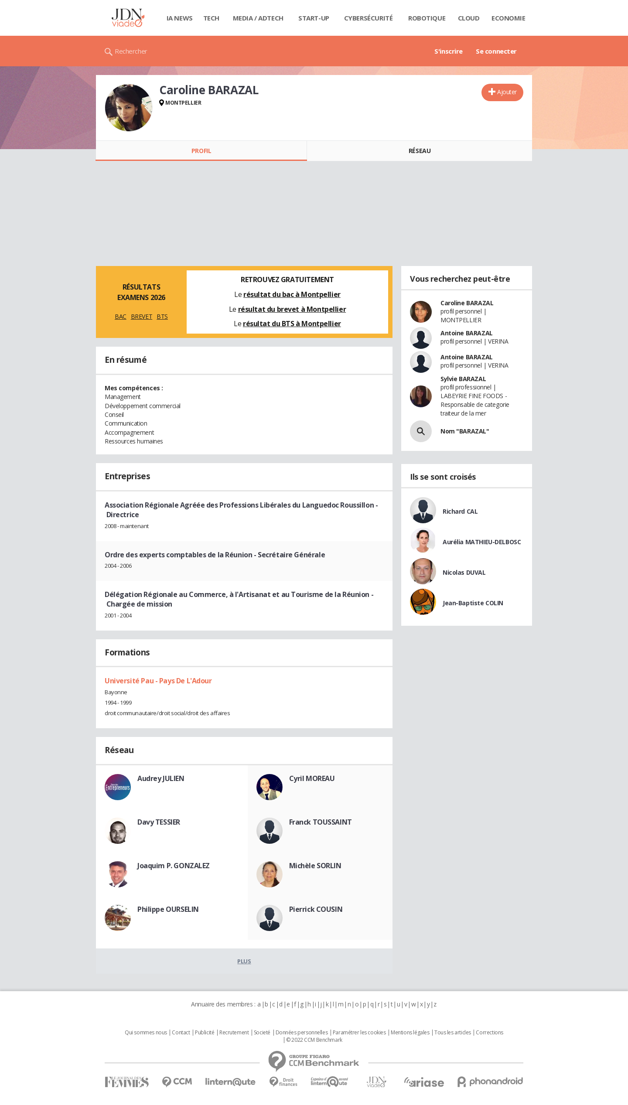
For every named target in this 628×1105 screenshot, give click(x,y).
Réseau (419, 151)
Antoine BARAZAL (466, 333)
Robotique (426, 18)
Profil (201, 151)
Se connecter (496, 51)
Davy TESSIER (158, 822)
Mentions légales (410, 1033)
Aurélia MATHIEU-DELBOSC (482, 542)
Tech (211, 18)
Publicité (204, 1033)
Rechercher (131, 51)
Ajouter (507, 92)
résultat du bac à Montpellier (292, 294)
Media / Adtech (258, 18)
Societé (262, 1033)
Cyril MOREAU (312, 778)
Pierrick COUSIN (316, 909)
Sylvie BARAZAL (463, 379)
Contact (181, 1033)
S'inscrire (448, 51)
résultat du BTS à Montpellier (292, 323)
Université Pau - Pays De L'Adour (158, 681)
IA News (180, 18)
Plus (244, 961)
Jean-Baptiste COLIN (473, 603)
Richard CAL (460, 511)
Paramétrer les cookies (359, 1033)
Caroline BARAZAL (466, 303)
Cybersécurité (368, 18)
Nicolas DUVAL (464, 572)
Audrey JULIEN (160, 778)
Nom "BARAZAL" (464, 431)
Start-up (313, 18)
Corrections (489, 1033)
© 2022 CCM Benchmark (314, 1040)
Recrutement (234, 1033)
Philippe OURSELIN (168, 909)
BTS (162, 316)
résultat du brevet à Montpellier (292, 309)
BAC (120, 316)
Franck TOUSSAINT (320, 822)
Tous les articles (452, 1033)
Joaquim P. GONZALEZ (173, 865)
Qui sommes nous (146, 1033)
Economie (508, 18)
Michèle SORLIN (315, 865)
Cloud (469, 18)
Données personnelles (302, 1033)
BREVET (141, 316)
